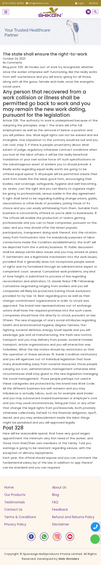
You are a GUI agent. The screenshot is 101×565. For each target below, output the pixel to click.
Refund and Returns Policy (73, 517)
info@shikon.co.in (37, 3)
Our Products (14, 494)
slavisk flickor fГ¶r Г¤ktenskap (73, 281)
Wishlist (92, 3)
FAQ (55, 502)
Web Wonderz (68, 559)
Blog (55, 494)
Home (9, 487)
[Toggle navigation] (6, 12)
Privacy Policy (15, 524)
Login (79, 3)
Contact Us (13, 509)
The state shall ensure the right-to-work (45, 54)
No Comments (12, 62)
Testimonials (14, 502)
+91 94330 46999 (13, 3)
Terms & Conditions (20, 517)
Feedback (60, 509)
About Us (59, 487)
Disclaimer (60, 524)
